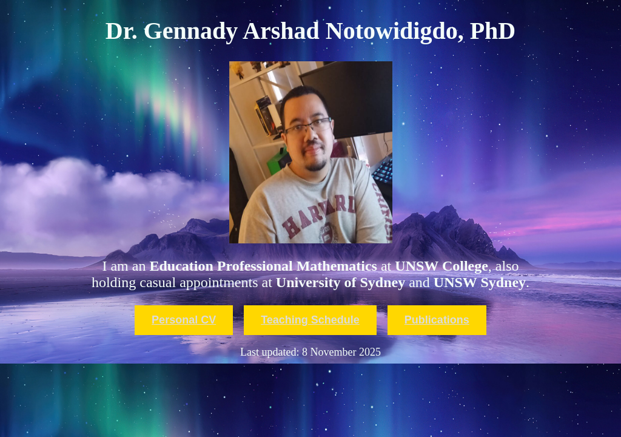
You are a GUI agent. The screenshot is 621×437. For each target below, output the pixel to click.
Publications (436, 320)
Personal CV (184, 320)
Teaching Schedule (310, 320)
